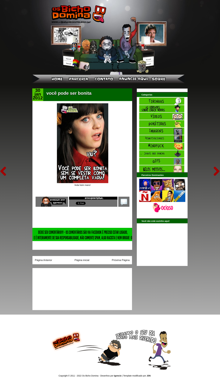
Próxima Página (121, 260)
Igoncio (117, 376)
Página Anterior (43, 260)
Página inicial (81, 260)
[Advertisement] (53, 288)
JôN (148, 376)
